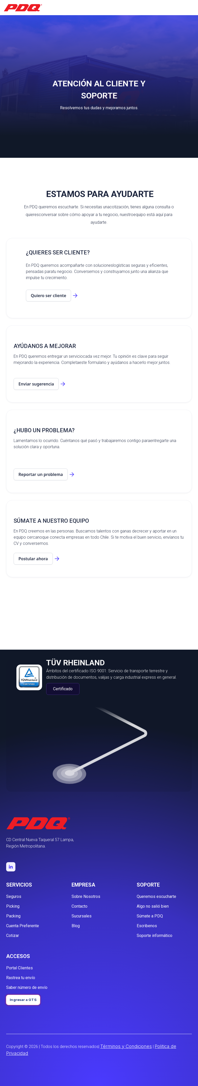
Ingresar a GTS (23, 1000)
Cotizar (12, 935)
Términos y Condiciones (126, 1046)
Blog (76, 925)
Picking (12, 906)
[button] (192, 8)
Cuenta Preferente (22, 925)
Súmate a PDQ (150, 916)
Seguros (13, 896)
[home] (23, 7)
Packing (13, 916)
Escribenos (147, 925)
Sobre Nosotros (86, 896)
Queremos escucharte (156, 896)
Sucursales (82, 916)
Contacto (79, 906)
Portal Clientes (19, 967)
